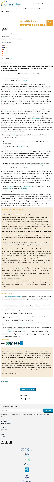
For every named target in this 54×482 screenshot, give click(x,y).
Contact (35, 4)
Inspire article (49, 21)
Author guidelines (5, 11)
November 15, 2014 (23, 191)
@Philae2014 (13, 134)
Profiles (7, 36)
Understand (24, 9)
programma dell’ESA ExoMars (27, 323)
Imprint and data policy (6, 423)
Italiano (4, 49)
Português (4, 51)
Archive (3, 434)
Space (21, 39)
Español (4, 55)
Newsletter (41, 4)
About (38, 9)
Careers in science (11, 39)
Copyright (3, 427)
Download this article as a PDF (27, 389)
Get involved (44, 9)
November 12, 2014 (23, 81)
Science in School (23, 19)
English (4, 45)
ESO (7, 309)
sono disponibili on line (19, 329)
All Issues (14, 9)
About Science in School (6, 420)
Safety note (4, 429)
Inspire (19, 9)
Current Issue (8, 9)
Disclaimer (3, 431)
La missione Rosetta (10, 305)
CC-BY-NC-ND (4, 382)
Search (46, 4)
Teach (30, 9)
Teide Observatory (36, 118)
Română (4, 53)
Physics (17, 39)
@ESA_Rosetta (29, 186)
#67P (8, 188)
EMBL (7, 316)
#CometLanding (25, 78)
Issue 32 (36, 19)
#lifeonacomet (10, 186)
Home (2, 9)
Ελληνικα (4, 47)
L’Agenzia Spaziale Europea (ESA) (14, 296)
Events (34, 9)
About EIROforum (5, 422)
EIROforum (8, 331)
